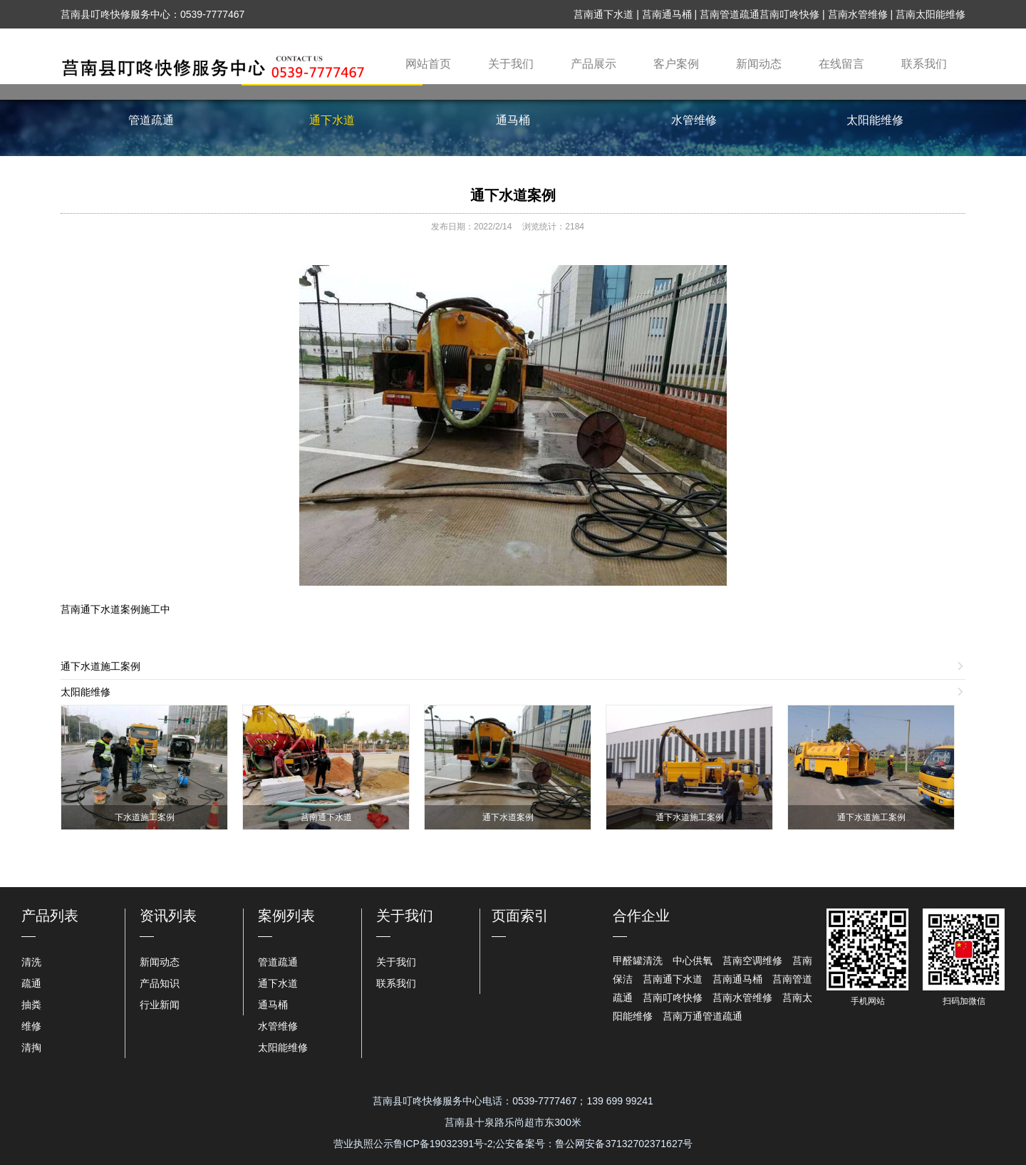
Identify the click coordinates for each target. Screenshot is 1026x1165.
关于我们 (511, 64)
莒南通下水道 (603, 14)
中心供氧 (692, 960)
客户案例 (676, 64)
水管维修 (694, 120)
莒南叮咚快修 (789, 14)
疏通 (31, 983)
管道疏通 (151, 120)
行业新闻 (160, 1004)
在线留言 (841, 64)
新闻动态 (759, 64)
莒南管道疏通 (730, 14)
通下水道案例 (513, 195)
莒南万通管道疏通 (702, 1016)
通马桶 (513, 120)
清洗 (31, 962)
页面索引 (520, 915)
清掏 (31, 1047)
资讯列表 (168, 915)
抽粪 (31, 1004)
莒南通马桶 (667, 14)
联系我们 (924, 64)
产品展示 (593, 64)
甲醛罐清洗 (638, 960)
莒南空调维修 (752, 960)
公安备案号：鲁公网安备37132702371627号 (594, 1143)
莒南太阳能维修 (930, 14)
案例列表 (286, 915)
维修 (31, 1026)
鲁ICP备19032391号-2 (443, 1143)
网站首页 (428, 64)
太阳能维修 (874, 120)
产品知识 (160, 983)
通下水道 (332, 120)
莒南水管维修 (858, 14)
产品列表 (49, 915)
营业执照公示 (363, 1143)
